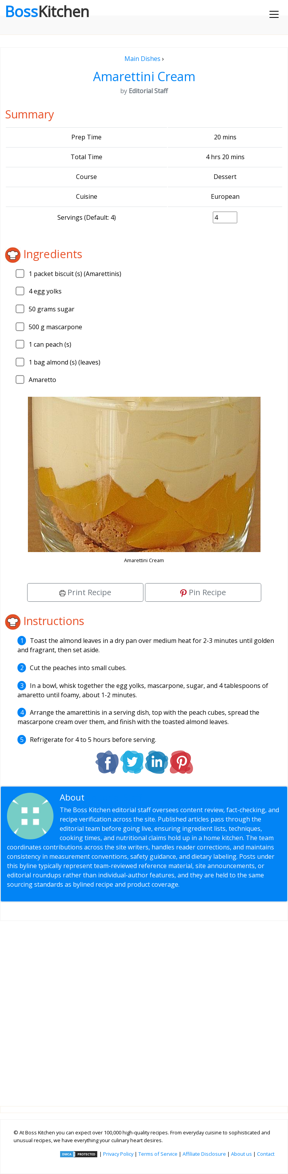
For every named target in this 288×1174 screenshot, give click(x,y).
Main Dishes (142, 58)
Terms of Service (158, 1153)
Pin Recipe (203, 592)
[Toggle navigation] (274, 14)
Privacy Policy (118, 1153)
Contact (265, 1153)
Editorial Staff (114, 797)
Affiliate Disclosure (204, 1153)
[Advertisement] (144, 1007)
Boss (47, 11)
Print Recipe (85, 592)
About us (241, 1153)
